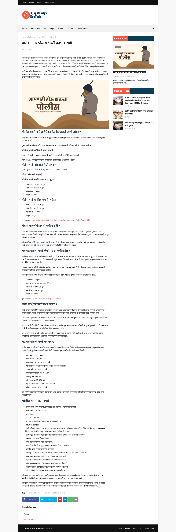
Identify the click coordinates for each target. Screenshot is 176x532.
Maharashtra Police (35, 493)
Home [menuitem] (24, 28)
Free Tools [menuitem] (82, 28)
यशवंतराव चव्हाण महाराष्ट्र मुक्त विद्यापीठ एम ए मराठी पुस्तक (139, 124)
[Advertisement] (133, 175)
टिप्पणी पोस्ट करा (28, 519)
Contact (39, 2)
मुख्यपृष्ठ (24, 37)
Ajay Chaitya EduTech (44, 528)
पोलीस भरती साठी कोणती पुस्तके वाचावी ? (46, 299)
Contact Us (137, 528)
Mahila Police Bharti (51, 493)
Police (30, 37)
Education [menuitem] (35, 28)
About (31, 2)
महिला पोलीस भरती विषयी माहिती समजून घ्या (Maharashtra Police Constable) (60, 220)
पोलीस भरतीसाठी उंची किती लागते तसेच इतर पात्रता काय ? (139, 112)
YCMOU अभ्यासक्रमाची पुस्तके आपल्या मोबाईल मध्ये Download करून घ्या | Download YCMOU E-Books (138, 100)
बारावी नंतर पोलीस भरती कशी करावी (129, 72)
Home (24, 2)
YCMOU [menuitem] (70, 28)
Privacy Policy (50, 2)
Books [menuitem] (60, 28)
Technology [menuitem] (49, 28)
